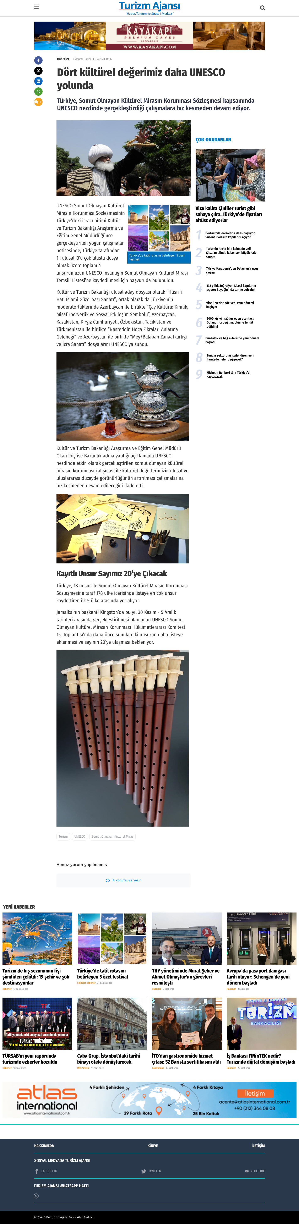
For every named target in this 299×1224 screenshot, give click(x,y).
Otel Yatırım (83, 1068)
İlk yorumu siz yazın (123, 880)
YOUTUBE (255, 1171)
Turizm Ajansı (59, 1217)
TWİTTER (151, 1171)
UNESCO (79, 837)
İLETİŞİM (258, 1145)
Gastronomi (158, 1068)
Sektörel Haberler (86, 983)
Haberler (63, 59)
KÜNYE (153, 1145)
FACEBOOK (45, 1171)
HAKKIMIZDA (44, 1145)
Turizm (63, 837)
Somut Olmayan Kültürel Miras (112, 837)
